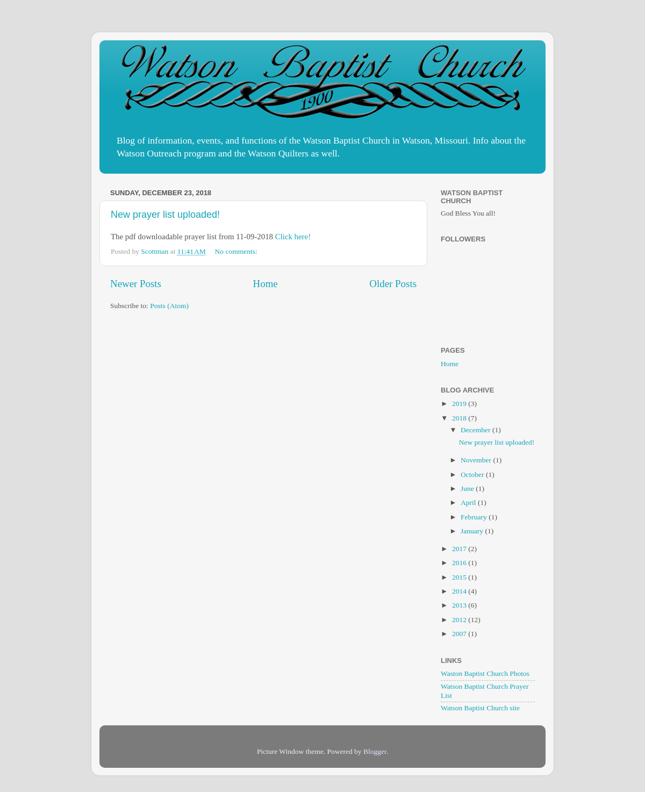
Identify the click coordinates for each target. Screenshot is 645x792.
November (477, 460)
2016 (460, 563)
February (475, 517)
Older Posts (393, 283)
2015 (460, 577)
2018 (460, 418)
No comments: (237, 251)
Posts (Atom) (169, 306)
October (473, 474)
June (468, 488)
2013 (460, 605)
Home (265, 283)
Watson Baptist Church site (480, 708)
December (476, 430)
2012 (460, 620)
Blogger (374, 751)
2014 (460, 591)
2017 (460, 549)
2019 (460, 403)
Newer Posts (135, 283)
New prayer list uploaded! (165, 214)
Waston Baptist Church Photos (485, 673)
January (473, 531)
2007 (460, 634)
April (469, 502)
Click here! (293, 236)
